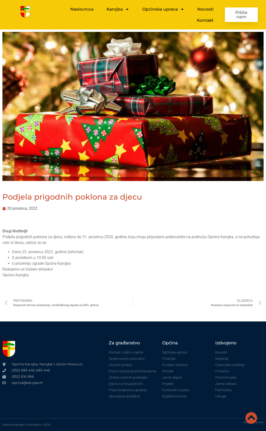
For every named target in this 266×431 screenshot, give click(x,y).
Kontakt (205, 20)
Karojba (118, 9)
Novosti (205, 9)
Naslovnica (81, 9)
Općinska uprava (163, 9)
